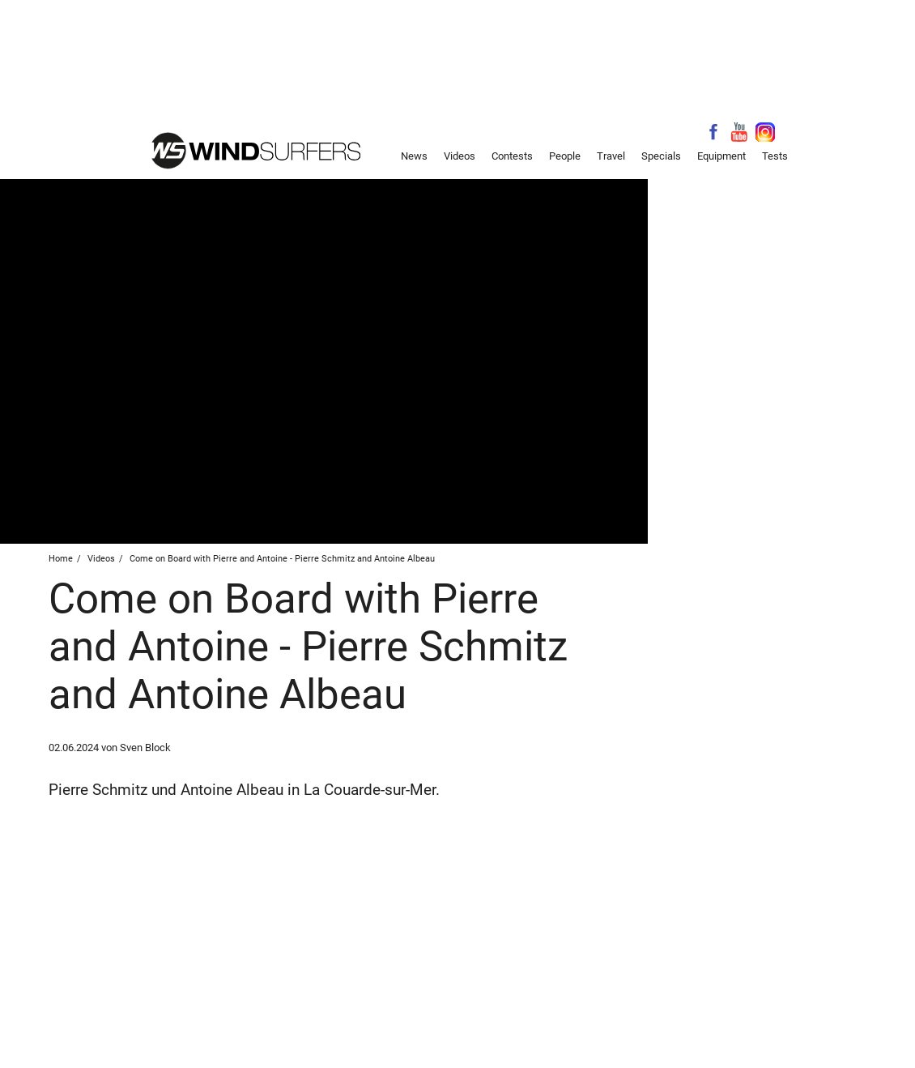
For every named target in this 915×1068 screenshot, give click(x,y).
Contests (512, 156)
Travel (611, 156)
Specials (661, 156)
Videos (459, 156)
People (565, 156)
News (414, 156)
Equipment (721, 156)
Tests (775, 156)
